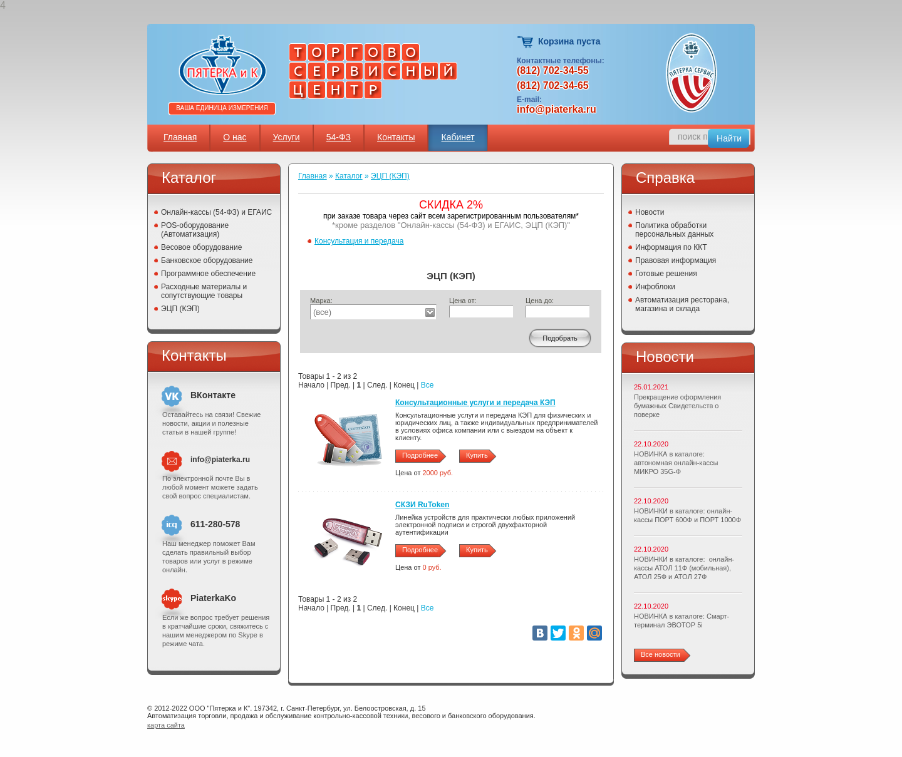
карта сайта (166, 725)
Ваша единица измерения (222, 108)
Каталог (349, 176)
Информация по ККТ (671, 247)
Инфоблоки (655, 286)
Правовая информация (675, 260)
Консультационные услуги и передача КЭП (475, 402)
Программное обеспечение (208, 273)
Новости (649, 212)
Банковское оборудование (207, 260)
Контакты (396, 137)
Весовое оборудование (201, 247)
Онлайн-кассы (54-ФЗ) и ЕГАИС (216, 212)
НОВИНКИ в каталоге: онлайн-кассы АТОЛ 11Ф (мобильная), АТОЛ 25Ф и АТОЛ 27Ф (684, 567)
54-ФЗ (338, 137)
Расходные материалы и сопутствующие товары (204, 291)
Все (427, 385)
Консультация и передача (358, 241)
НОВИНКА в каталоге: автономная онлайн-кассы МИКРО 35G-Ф (676, 462)
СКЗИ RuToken (422, 504)
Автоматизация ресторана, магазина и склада (682, 304)
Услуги (286, 137)
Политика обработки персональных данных (674, 230)
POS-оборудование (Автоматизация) (195, 230)
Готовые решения (666, 273)
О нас (234, 137)
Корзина (526, 42)
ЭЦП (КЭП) (180, 308)
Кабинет (457, 137)
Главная (180, 137)
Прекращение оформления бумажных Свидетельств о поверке (677, 405)
